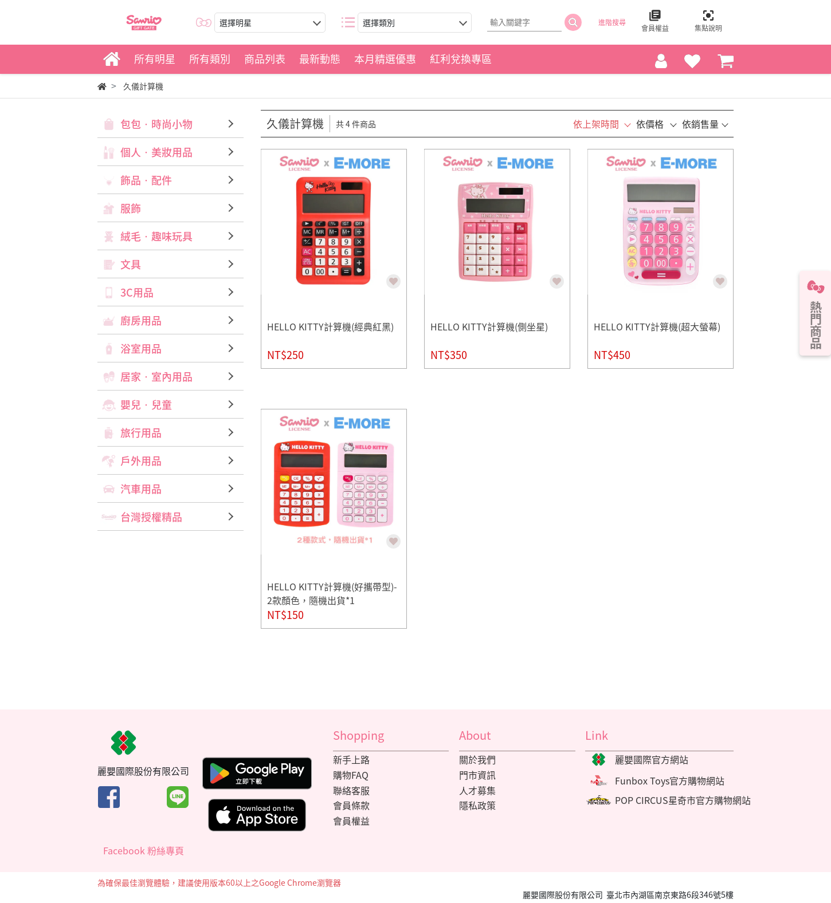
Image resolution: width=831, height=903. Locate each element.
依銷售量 (700, 124)
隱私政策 (477, 805)
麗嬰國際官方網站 (651, 759)
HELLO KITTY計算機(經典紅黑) (330, 326)
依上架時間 (596, 124)
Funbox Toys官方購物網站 (669, 780)
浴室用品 (141, 348)
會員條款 (351, 805)
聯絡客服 (351, 790)
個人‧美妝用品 (156, 152)
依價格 (650, 124)
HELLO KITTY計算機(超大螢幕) (657, 326)
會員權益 (351, 820)
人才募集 (477, 790)
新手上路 (351, 759)
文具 (130, 264)
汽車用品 (141, 488)
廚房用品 (141, 320)
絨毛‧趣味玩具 (156, 236)
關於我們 (477, 759)
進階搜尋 (612, 22)
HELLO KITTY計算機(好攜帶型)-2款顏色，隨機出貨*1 (332, 593)
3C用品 (137, 292)
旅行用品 (141, 432)
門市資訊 (477, 775)
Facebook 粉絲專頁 (143, 850)
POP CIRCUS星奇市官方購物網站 (683, 800)
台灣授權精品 (151, 517)
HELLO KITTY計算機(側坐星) (489, 326)
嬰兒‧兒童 (146, 404)
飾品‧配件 (146, 180)
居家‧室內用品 (156, 376)
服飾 (130, 208)
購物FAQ (351, 775)
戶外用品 (141, 460)
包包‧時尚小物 (156, 124)
